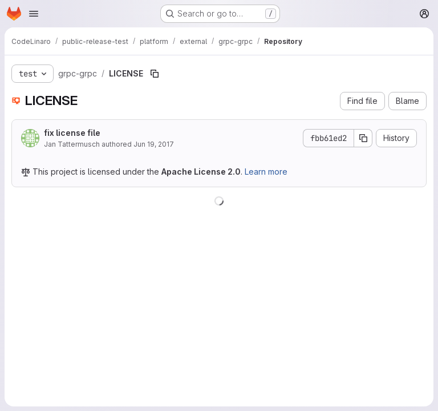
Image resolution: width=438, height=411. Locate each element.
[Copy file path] (154, 74)
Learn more (266, 171)
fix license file (72, 133)
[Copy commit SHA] (363, 138)
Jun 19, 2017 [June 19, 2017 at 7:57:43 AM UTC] (153, 144)
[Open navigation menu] (34, 14)
